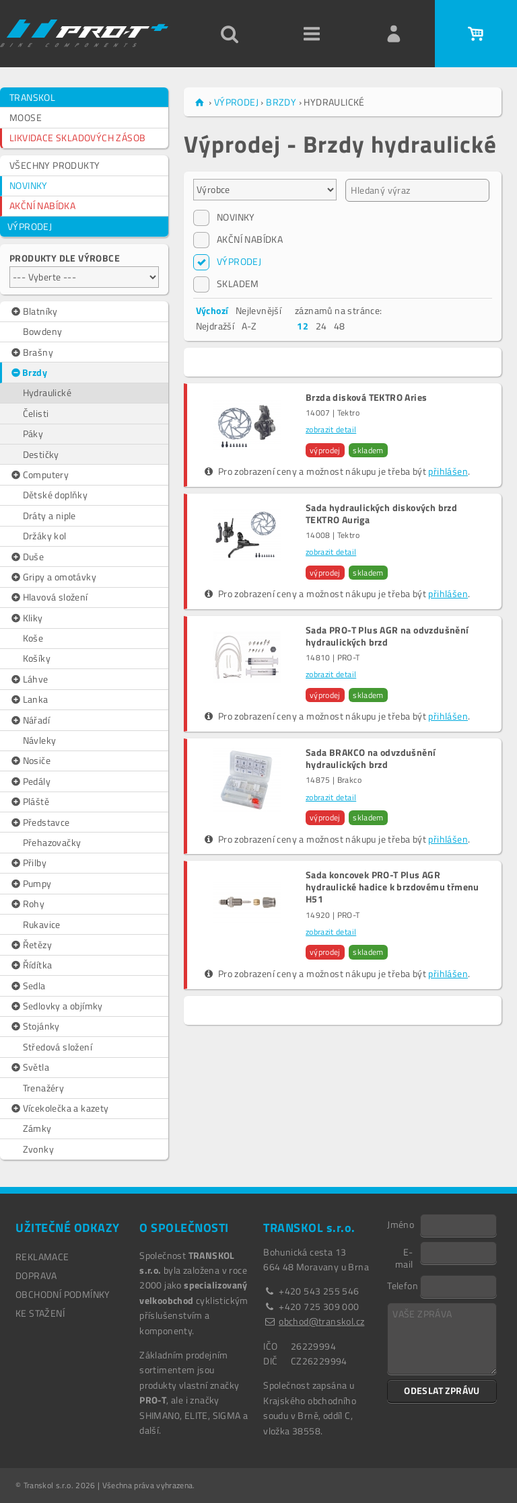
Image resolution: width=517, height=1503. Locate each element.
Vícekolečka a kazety (59, 1108)
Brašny (31, 352)
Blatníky (33, 311)
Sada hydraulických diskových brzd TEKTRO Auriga (381, 514)
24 (321, 326)
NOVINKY (28, 185)
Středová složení (57, 1047)
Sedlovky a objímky (56, 1006)
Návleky (40, 740)
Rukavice (42, 924)
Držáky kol (45, 536)
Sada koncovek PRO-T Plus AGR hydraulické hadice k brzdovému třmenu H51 (392, 887)
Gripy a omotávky (52, 577)
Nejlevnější (258, 310)
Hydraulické (47, 392)
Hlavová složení (48, 597)
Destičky (41, 454)
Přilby (27, 862)
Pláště (29, 801)
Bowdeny (43, 331)
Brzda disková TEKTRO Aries (366, 397)
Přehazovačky (52, 842)
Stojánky (34, 1026)
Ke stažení (40, 1313)
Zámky (37, 1128)
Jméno (400, 1224)
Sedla (27, 985)
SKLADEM (226, 283)
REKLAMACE (42, 1256)
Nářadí (29, 720)
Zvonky (38, 1149)
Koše (33, 638)
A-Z (249, 326)
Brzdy (28, 372)
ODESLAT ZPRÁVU (442, 1390)
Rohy (26, 903)
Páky (33, 433)
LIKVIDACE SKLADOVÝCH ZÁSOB (77, 137)
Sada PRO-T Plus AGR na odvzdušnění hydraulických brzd (387, 636)
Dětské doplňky (55, 495)
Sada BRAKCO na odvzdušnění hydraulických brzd (371, 758)
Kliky (26, 618)
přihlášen (448, 471)
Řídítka (30, 965)
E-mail (404, 1257)
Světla (29, 1067)
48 (339, 326)
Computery (39, 474)
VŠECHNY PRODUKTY (54, 165)
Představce (39, 822)
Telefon (402, 1285)
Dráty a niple (49, 515)
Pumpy (30, 883)
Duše (26, 556)
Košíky (36, 658)
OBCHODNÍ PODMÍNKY (62, 1294)
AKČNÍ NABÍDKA (42, 205)
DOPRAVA (36, 1275)
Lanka (28, 699)
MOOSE (25, 117)
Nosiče (29, 760)
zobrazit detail (331, 429)
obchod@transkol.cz (321, 1321)
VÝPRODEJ (29, 226)
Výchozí (212, 310)
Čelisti (36, 413)
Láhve (28, 679)
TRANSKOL (32, 97)
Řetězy (30, 944)
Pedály (29, 781)
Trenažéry (44, 1088)
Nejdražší (215, 326)
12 (302, 326)
